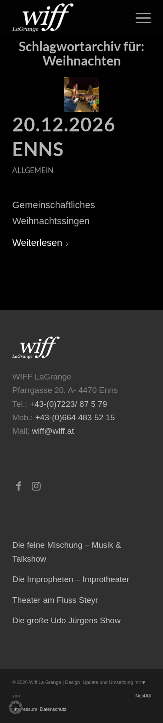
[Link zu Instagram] (36, 486)
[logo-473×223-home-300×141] (67, 17)
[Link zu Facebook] (18, 486)
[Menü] (139, 17)
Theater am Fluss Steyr (55, 600)
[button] (15, 707)
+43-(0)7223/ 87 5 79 (68, 404)
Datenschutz (53, 709)
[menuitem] (139, 17)
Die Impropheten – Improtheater (70, 579)
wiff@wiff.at (53, 430)
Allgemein (32, 170)
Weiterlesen (40, 242)
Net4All (142, 695)
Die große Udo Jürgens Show (66, 620)
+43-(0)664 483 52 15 (75, 417)
